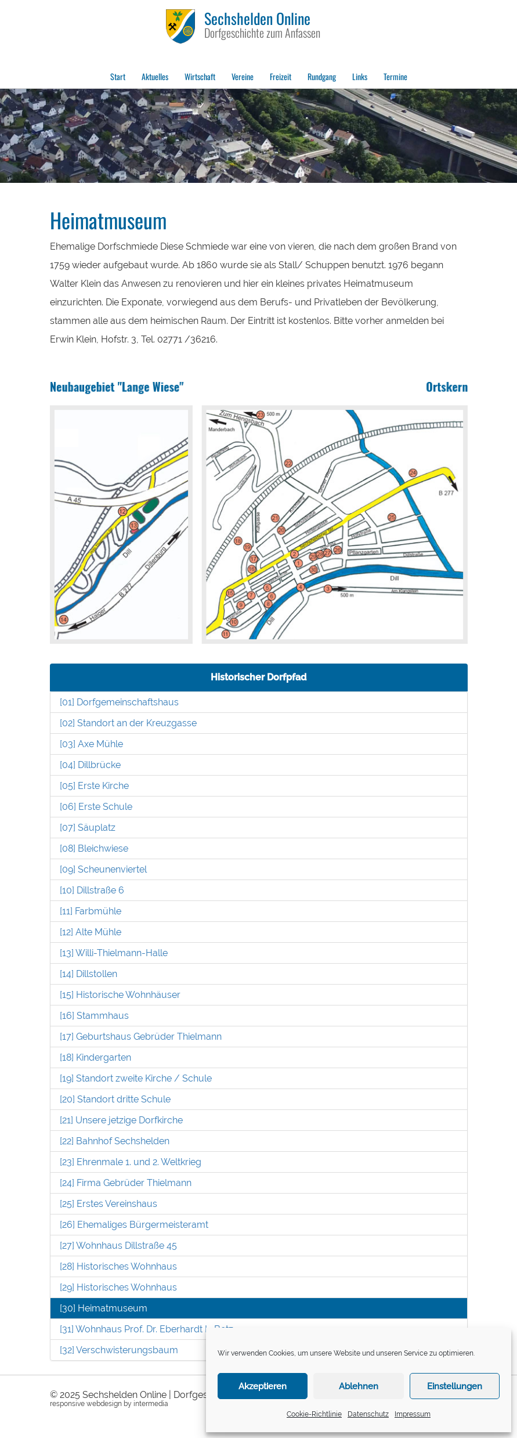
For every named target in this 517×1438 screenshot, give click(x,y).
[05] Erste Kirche (94, 785)
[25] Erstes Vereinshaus (108, 1203)
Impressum (413, 1414)
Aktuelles (155, 76)
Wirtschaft (200, 76)
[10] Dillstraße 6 (92, 890)
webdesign (104, 1404)
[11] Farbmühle (90, 911)
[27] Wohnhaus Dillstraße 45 (118, 1245)
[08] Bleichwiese (94, 848)
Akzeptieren (262, 1386)
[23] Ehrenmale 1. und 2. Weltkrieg (130, 1161)
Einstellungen (454, 1386)
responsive (67, 1404)
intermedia (150, 1404)
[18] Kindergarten (95, 1057)
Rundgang (322, 76)
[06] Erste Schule (96, 806)
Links (359, 76)
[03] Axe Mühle (91, 743)
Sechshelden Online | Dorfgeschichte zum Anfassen (192, 1394)
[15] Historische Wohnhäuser (120, 994)
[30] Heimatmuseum (103, 1308)
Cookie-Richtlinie (314, 1414)
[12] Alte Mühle (90, 932)
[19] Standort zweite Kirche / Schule (136, 1078)
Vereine (243, 76)
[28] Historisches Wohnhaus (118, 1266)
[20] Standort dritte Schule (115, 1099)
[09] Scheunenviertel (103, 869)
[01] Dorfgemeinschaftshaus (119, 702)
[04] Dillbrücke (90, 764)
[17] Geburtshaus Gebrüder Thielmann (141, 1036)
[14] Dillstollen (88, 973)
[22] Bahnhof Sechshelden (114, 1141)
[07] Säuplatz (87, 827)
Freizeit (280, 76)
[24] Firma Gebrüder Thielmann (125, 1182)
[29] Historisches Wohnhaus (118, 1287)
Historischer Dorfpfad (258, 677)
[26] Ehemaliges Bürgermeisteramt (134, 1224)
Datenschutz (368, 1414)
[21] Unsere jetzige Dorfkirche (121, 1120)
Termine (395, 76)
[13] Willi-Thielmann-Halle (114, 952)
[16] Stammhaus (94, 1015)
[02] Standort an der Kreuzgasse (128, 723)
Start (117, 76)
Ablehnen (358, 1386)
